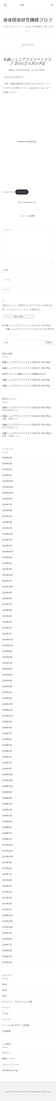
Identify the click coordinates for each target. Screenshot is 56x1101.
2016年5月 (7, 956)
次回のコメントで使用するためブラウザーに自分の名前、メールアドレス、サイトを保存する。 (27, 307)
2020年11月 (7, 645)
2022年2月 (7, 580)
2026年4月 (7, 457)
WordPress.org (10, 1070)
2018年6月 (7, 809)
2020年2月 (7, 692)
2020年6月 (7, 668)
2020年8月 (7, 657)
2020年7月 (7, 663)
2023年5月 (7, 557)
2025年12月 (7, 481)
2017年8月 (7, 868)
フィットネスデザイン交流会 (15, 1025)
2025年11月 (7, 487)
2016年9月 (7, 933)
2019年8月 (7, 727)
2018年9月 (7, 792)
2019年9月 (7, 721)
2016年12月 (7, 915)
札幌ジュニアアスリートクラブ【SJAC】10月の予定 (26, 325)
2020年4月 (7, 680)
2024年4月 (7, 539)
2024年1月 (7, 545)
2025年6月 (7, 510)
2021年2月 (7, 627)
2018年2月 (7, 833)
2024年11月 (7, 534)
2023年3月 (7, 563)
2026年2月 (7, 469)
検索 (49, 342)
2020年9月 (7, 651)
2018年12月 (7, 774)
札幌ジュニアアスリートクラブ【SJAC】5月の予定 (26, 362)
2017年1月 (7, 909)
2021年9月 (7, 592)
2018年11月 (7, 780)
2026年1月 (7, 475)
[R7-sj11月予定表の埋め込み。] (27, 141)
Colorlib (26, 1091)
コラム (5, 1013)
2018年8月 (7, 798)
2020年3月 (7, 686)
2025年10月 (7, 492)
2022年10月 (7, 575)
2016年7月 (7, 944)
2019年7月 (7, 733)
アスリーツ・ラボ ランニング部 (17, 1001)
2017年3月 (7, 897)
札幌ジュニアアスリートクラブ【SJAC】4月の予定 (26, 368)
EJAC (4, 990)
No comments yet (27, 202)
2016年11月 (7, 921)
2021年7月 (7, 604)
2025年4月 (7, 522)
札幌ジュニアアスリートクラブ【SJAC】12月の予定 (30, 329)
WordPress (45, 1091)
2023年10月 (7, 551)
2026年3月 (7, 463)
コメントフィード (10, 1064)
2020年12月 (7, 639)
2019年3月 (7, 757)
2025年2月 (7, 528)
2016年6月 (7, 950)
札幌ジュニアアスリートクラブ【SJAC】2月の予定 (26, 385)
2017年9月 (7, 862)
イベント (6, 1007)
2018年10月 (7, 786)
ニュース (6, 1019)
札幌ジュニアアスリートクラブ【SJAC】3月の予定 (26, 379)
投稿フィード (8, 1058)
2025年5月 (7, 516)
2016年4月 (7, 962)
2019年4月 (7, 751)
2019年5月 (7, 745)
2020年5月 (7, 674)
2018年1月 (7, 839)
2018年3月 (7, 827)
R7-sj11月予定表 (8, 192)
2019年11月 (7, 710)
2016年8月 (7, 938)
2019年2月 (7, 762)
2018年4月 (7, 821)
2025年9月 (7, 498)
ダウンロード (22, 192)
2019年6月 (7, 739)
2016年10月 (7, 927)
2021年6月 (7, 610)
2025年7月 (7, 504)
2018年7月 (7, 803)
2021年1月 (7, 633)
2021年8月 (7, 598)
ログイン (6, 1052)
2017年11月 (7, 850)
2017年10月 (7, 856)
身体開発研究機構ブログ (28, 20)
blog (25, 44)
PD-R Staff (39, 70)
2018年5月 (7, 815)
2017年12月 (7, 845)
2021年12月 (7, 586)
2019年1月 (7, 768)
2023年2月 (7, 569)
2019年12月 (7, 704)
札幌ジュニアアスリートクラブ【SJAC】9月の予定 (26, 407)
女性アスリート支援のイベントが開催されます (24, 374)
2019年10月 (7, 715)
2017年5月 (7, 886)
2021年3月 (7, 622)
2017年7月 (7, 874)
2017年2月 (7, 903)
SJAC (31, 44)
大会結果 (6, 1031)
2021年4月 (7, 616)
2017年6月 (7, 880)
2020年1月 (7, 698)
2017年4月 (7, 891)
